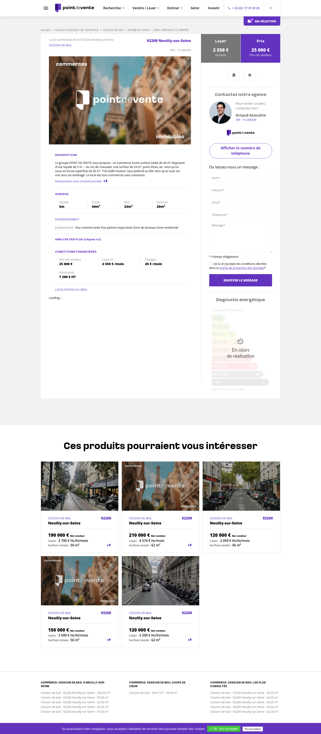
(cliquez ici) (92, 239)
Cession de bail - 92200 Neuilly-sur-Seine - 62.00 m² (244, 697)
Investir (214, 8)
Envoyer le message (241, 280)
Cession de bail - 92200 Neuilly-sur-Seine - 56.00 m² (244, 702)
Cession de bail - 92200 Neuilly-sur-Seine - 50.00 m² (75, 697)
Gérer (195, 8)
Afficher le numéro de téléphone (241, 150)
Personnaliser (253, 729)
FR (272, 8)
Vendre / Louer (144, 8)
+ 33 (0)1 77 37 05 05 (246, 8)
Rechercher (112, 8)
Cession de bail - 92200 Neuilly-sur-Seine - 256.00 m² (75, 693)
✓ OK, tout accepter (223, 729)
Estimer (173, 8)
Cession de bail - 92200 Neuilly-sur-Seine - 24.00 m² (75, 702)
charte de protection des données (241, 268)
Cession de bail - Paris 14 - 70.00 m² (153, 693)
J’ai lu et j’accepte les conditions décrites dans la (238, 266)
